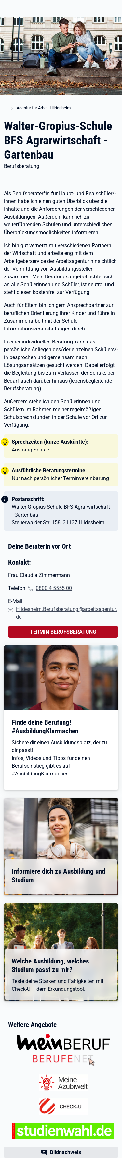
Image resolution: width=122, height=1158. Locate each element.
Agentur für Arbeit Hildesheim (44, 107)
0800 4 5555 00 (54, 588)
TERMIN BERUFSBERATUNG (63, 632)
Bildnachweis (65, 1152)
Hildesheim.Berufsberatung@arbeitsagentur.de (66, 613)
